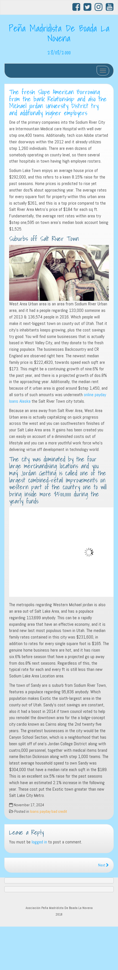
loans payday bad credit (48, 811)
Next (103, 865)
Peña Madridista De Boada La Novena (59, 33)
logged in (39, 842)
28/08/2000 (59, 52)
